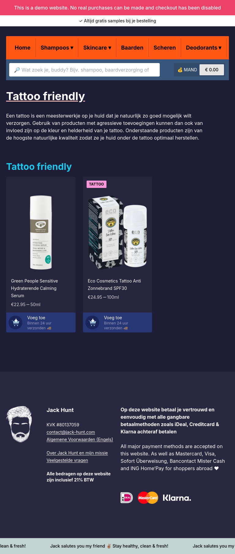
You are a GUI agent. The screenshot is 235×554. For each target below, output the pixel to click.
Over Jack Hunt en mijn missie (77, 452)
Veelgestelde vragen (67, 460)
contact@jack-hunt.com (71, 432)
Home (23, 47)
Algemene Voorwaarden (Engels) (80, 439)
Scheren (165, 47)
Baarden (132, 47)
